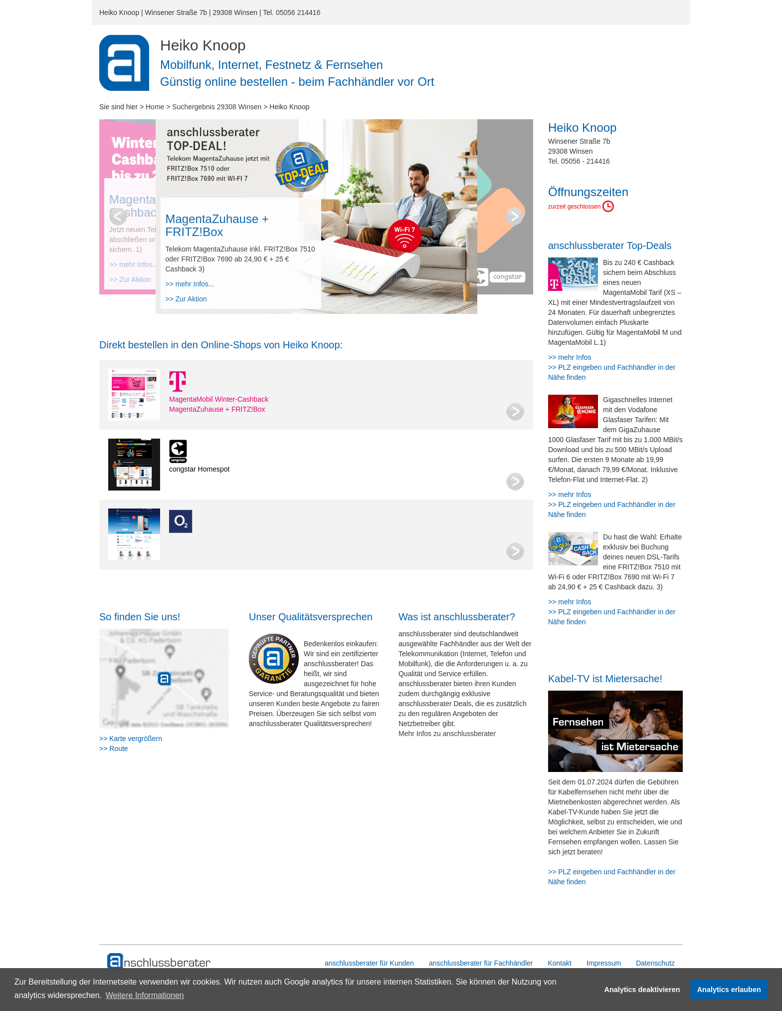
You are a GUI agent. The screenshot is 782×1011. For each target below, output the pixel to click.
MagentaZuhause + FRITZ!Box (217, 409)
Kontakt (559, 963)
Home (155, 107)
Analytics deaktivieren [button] (642, 990)
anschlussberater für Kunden (369, 963)
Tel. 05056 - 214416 (579, 161)
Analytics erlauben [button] (729, 990)
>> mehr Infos (569, 357)
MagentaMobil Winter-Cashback (218, 399)
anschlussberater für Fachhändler (481, 963)
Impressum (603, 963)
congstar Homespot (199, 469)
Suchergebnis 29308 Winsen (216, 107)
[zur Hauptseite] (159, 961)
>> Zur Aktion (186, 299)
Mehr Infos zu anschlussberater (447, 734)
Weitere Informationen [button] (145, 995)
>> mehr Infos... (190, 284)
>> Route (113, 749)
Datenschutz (655, 963)
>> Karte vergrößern (130, 739)
